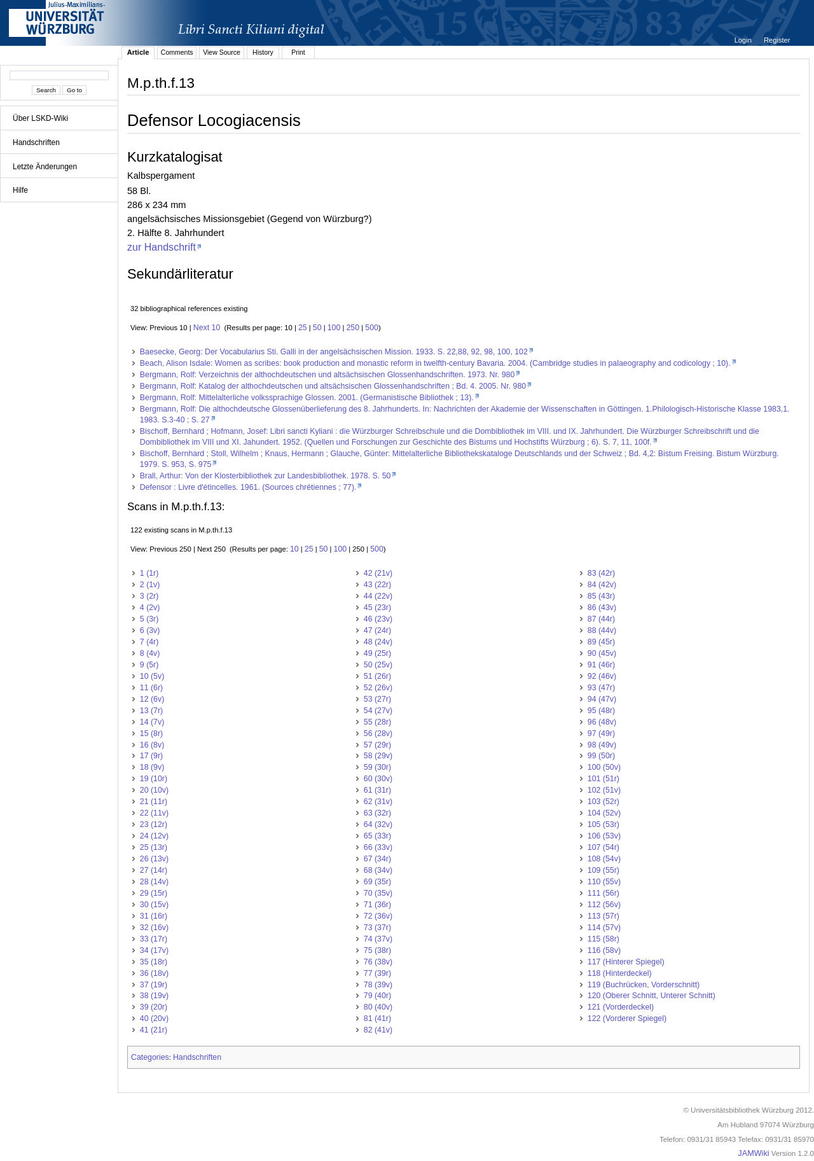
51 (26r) (377, 676)
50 (317, 327)
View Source (221, 52)
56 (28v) (378, 733)
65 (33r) (377, 835)
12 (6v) (152, 699)
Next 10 (207, 327)
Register (777, 40)
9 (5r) (149, 664)
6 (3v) (150, 630)
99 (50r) (601, 755)
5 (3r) (149, 619)
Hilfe (20, 190)
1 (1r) (149, 573)
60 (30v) (378, 778)
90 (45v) (602, 653)
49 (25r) (377, 653)
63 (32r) (377, 813)
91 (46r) (601, 664)
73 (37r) (377, 927)
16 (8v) (152, 744)
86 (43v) (602, 607)
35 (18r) (153, 961)
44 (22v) (378, 596)
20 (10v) (154, 790)
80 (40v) (378, 1007)
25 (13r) (153, 847)
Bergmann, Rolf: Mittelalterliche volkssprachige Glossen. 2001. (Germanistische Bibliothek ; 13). (307, 397)
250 (353, 327)
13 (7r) (151, 710)
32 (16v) (154, 927)
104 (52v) (604, 813)
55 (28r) (377, 722)
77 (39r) (377, 973)
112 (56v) (604, 904)
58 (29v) (378, 755)
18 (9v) (152, 767)
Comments (177, 52)
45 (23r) (377, 607)
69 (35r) (377, 881)
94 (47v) (602, 699)
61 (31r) (377, 790)
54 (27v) (378, 710)
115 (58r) (603, 939)
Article (138, 52)
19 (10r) (153, 778)
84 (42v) (602, 584)
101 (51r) (603, 778)
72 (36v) (378, 916)
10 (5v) (152, 676)
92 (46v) (602, 676)
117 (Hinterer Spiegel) (626, 961)
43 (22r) (377, 584)
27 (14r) (153, 870)
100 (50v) (604, 767)
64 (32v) (378, 824)
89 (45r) (601, 641)
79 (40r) (377, 995)
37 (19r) (153, 984)
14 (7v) (152, 722)
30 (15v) (154, 904)
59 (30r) (377, 767)
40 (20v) (154, 1018)
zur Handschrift (161, 247)
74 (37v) (378, 939)
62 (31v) (378, 801)
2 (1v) (150, 584)
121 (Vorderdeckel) (621, 1007)
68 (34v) (378, 870)
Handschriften (36, 142)
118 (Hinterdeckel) (620, 973)
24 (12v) (154, 835)
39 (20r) (153, 1007)
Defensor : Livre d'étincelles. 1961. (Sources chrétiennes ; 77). (248, 487)
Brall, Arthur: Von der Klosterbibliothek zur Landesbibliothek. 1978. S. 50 (265, 475)
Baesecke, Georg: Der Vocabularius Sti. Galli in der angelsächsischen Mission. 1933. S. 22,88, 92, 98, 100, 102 (334, 351)
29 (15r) (153, 893)
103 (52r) (603, 801)
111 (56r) (603, 893)
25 (302, 327)
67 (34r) (377, 858)
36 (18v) (154, 973)
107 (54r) (603, 847)
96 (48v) (602, 722)
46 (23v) (378, 619)
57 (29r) (377, 744)
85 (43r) (601, 596)
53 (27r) (377, 699)
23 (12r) (153, 824)
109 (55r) (603, 870)
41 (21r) (153, 1029)
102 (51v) (604, 790)
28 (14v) (154, 881)
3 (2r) (149, 596)
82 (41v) (378, 1029)
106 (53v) (604, 835)
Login (744, 40)
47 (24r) (377, 630)
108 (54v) (604, 858)
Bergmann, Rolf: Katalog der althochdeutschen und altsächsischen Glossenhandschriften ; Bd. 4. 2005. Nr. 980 (333, 386)
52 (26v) (378, 687)
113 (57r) (603, 916)
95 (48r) (601, 710)
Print (298, 52)
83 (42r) (601, 573)
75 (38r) (377, 950)
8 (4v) (150, 653)
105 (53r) (603, 824)
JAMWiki (753, 1153)
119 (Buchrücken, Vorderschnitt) (644, 984)
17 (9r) (151, 755)
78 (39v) (378, 984)
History (262, 52)
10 (294, 549)
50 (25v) (378, 664)
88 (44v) (602, 630)
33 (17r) (153, 939)
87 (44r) (601, 619)
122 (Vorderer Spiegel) (627, 1018)
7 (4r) (149, 641)
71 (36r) (377, 904)
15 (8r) (151, 733)
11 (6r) (151, 687)
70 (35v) (378, 893)
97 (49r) (601, 733)
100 (334, 327)
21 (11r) (153, 801)
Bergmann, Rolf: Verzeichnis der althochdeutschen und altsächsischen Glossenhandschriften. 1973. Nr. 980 (327, 374)
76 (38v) (378, 961)
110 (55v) (604, 881)
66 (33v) (378, 847)
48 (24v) (378, 641)
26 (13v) (154, 858)
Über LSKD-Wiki (40, 118)
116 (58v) (604, 950)
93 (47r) (601, 687)
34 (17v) (154, 950)
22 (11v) (154, 813)
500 (371, 327)
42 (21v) (378, 573)
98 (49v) (602, 744)
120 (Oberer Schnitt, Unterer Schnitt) (651, 995)
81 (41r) (377, 1018)
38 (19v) (154, 995)
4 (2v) (150, 607)
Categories (150, 1057)
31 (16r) (153, 916)
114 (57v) (604, 927)
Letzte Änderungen (45, 166)
